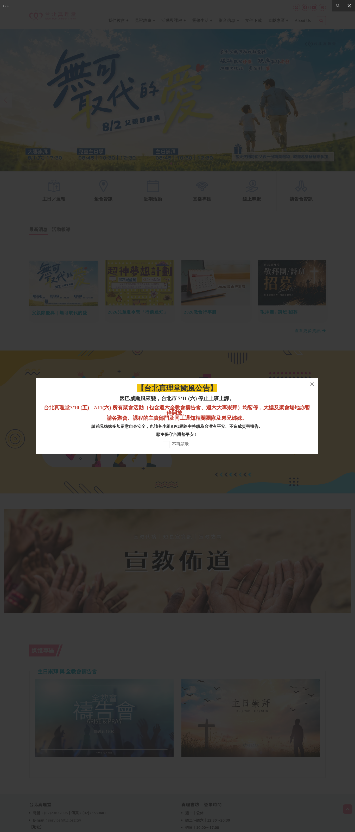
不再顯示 (180, 444)
